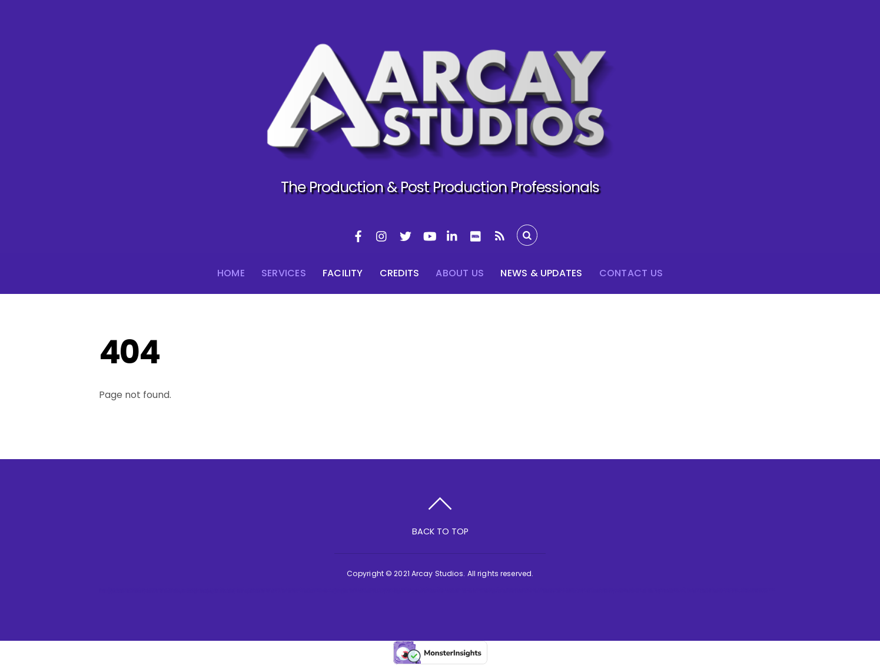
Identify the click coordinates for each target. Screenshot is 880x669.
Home (231, 273)
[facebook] (358, 235)
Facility (343, 273)
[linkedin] (453, 235)
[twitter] (406, 235)
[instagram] (382, 235)
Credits (400, 273)
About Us (460, 273)
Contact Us (631, 273)
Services (283, 273)
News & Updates (541, 273)
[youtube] (429, 235)
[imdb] (476, 235)
